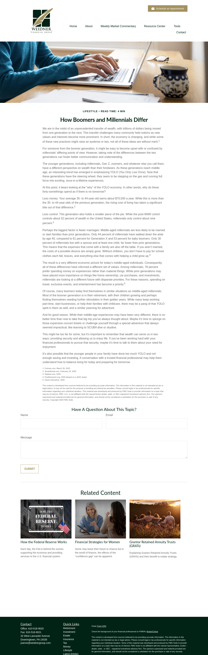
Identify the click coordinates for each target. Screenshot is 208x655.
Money (67, 646)
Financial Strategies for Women (97, 542)
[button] (73, 26)
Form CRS (101, 626)
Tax (65, 643)
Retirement (69, 628)
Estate (66, 635)
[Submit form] (30, 469)
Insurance (68, 639)
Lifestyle (67, 650)
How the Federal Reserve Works (44, 542)
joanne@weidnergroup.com (36, 643)
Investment (69, 631)
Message (26, 437)
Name (24, 415)
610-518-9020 (36, 628)
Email (109, 415)
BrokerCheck (152, 631)
